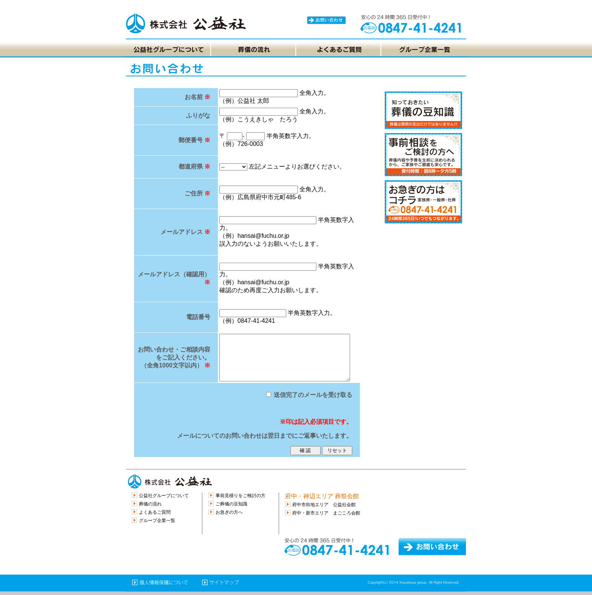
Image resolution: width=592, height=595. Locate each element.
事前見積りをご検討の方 (240, 495)
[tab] (168, 49)
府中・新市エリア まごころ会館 (326, 513)
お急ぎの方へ (229, 512)
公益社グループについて (164, 495)
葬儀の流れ (150, 504)
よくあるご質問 (155, 512)
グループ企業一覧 (157, 520)
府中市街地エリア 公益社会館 (324, 504)
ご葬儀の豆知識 (231, 504)
